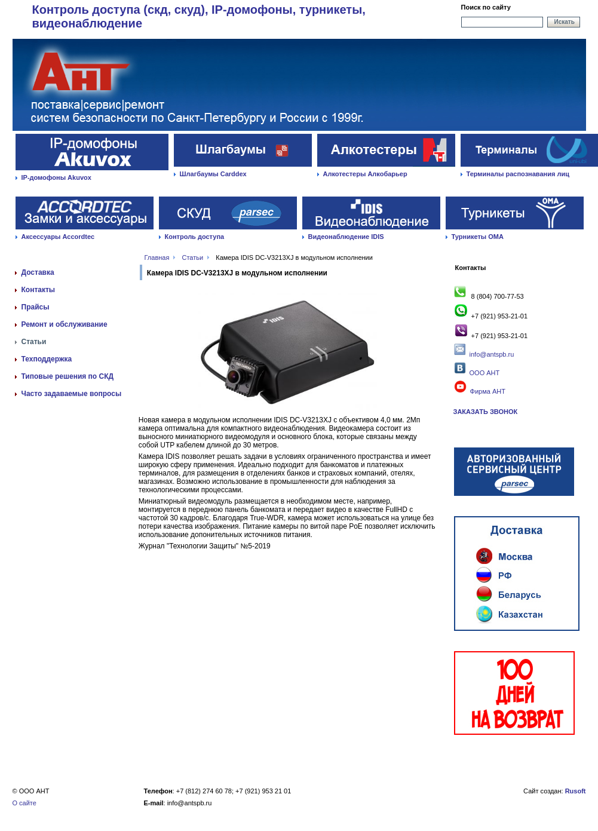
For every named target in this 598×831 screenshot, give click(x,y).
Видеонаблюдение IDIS (346, 236)
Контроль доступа (195, 236)
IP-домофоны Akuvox (56, 177)
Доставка (38, 272)
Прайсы (36, 307)
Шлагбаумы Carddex (213, 173)
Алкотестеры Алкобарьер (365, 173)
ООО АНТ (483, 372)
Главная (157, 257)
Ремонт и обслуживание (65, 324)
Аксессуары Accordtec (58, 236)
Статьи (193, 257)
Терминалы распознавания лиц (518, 173)
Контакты (39, 290)
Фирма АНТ (479, 391)
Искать (564, 22)
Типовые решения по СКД (68, 376)
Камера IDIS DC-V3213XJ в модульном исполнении (294, 257)
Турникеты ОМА (478, 236)
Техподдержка (47, 359)
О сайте (24, 803)
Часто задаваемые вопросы (72, 394)
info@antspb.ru (492, 354)
